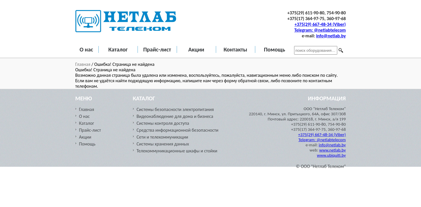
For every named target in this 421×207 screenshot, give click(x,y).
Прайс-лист (157, 49)
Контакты (235, 49)
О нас (86, 49)
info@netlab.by (331, 36)
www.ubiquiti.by (331, 155)
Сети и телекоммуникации (162, 137)
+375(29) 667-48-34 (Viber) (320, 24)
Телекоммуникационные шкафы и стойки (177, 151)
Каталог (117, 49)
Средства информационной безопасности (177, 130)
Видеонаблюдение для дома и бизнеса (175, 116)
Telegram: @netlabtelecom (320, 30)
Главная (83, 64)
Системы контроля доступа (163, 123)
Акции (196, 49)
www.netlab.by (332, 150)
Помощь (274, 49)
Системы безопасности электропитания (175, 109)
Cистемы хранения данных (163, 144)
